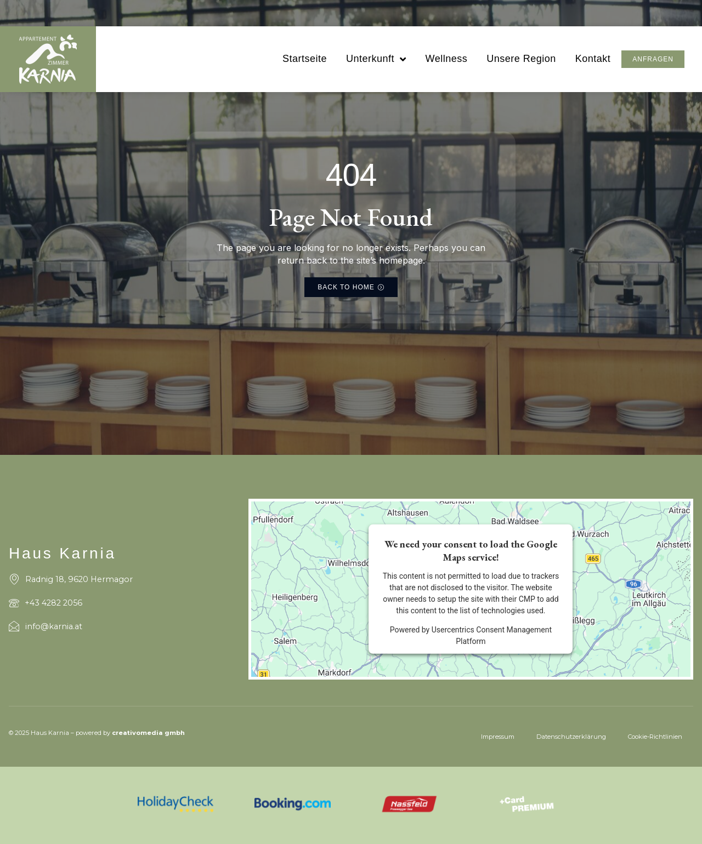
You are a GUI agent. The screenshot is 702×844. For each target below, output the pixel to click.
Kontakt (593, 58)
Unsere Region (521, 58)
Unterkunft (376, 59)
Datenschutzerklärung (571, 736)
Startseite (304, 58)
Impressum (497, 736)
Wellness (446, 58)
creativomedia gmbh (148, 733)
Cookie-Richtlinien (655, 736)
